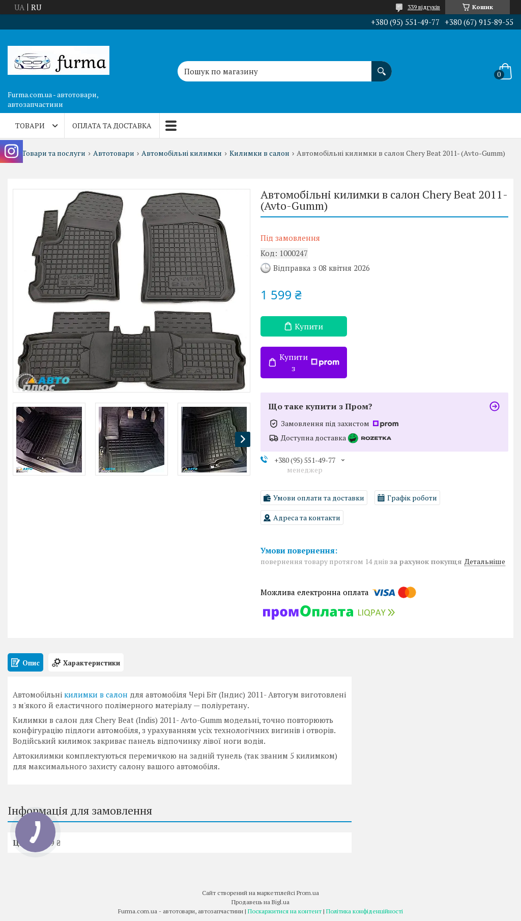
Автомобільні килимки (181, 153)
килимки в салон (96, 694)
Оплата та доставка (112, 125)
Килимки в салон (259, 153)
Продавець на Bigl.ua (260, 902)
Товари (30, 125)
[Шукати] (381, 66)
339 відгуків (424, 7)
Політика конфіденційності (364, 911)
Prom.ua (308, 893)
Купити (309, 326)
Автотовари (113, 153)
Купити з (309, 362)
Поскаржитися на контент (285, 911)
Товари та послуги (53, 153)
